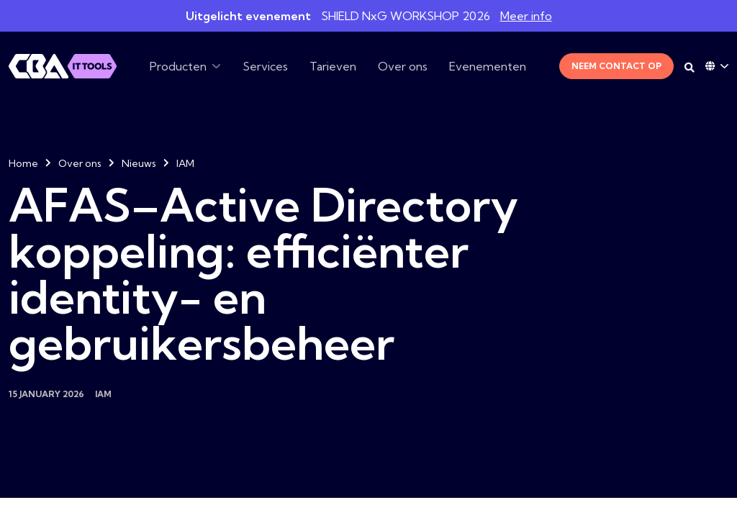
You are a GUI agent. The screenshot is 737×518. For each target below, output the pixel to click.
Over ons (403, 66)
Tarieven (332, 66)
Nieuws (139, 163)
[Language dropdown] (716, 66)
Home (23, 163)
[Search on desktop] (689, 68)
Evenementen (487, 66)
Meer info (526, 16)
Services (265, 66)
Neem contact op (616, 65)
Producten (178, 66)
